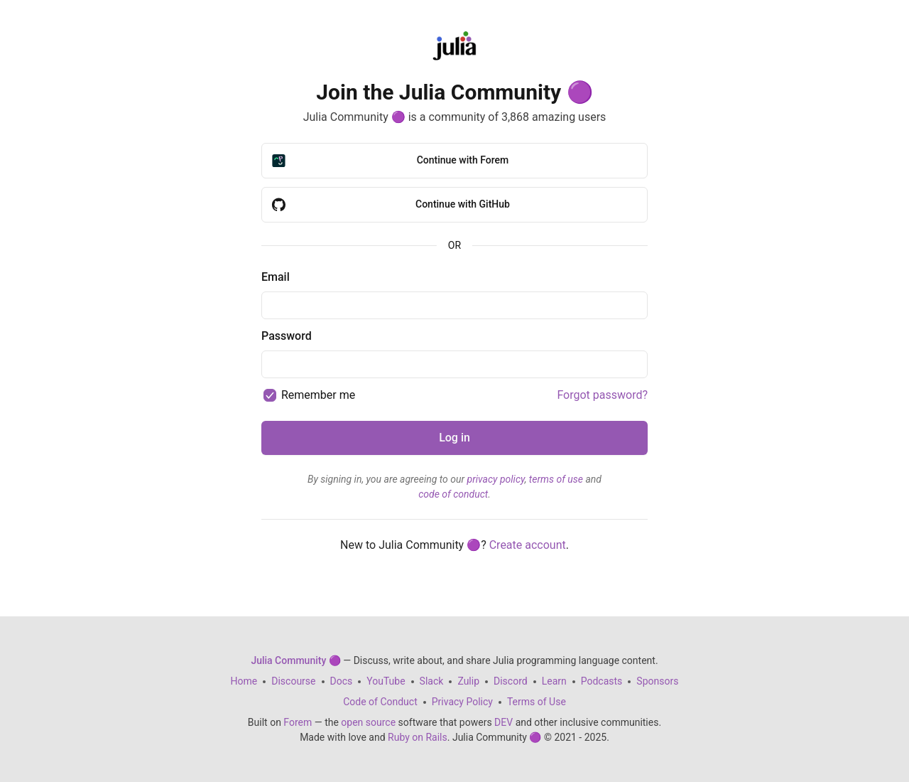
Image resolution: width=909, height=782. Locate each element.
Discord (511, 681)
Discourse (293, 681)
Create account (527, 545)
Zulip (468, 681)
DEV (503, 722)
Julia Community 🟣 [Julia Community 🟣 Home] (295, 660)
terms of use (556, 479)
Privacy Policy (462, 701)
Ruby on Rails (417, 737)
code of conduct (453, 494)
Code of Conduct (380, 701)
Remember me (318, 395)
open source (368, 722)
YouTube (385, 681)
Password (286, 336)
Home (244, 681)
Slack (432, 681)
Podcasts (602, 681)
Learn (554, 681)
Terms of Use (536, 701)
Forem (297, 722)
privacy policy (496, 479)
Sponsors (657, 681)
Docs (341, 681)
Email (275, 277)
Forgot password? (602, 395)
